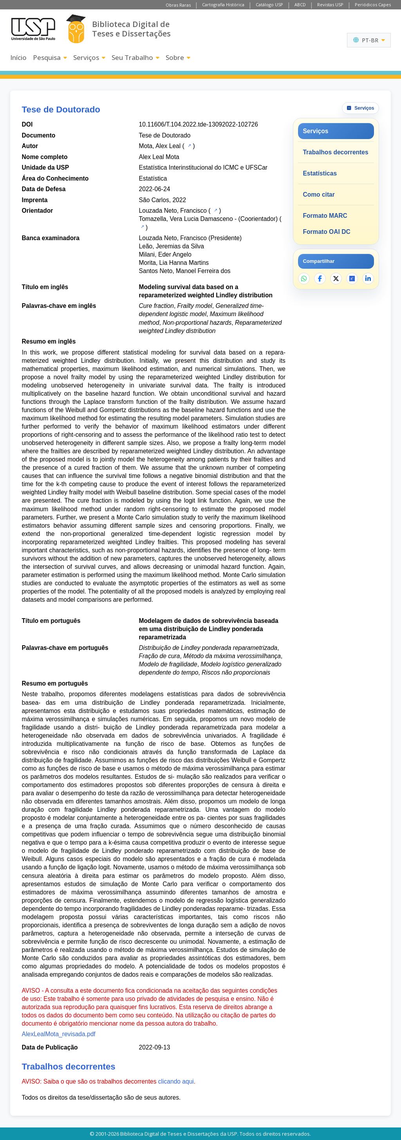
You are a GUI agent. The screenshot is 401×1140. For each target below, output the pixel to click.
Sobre (178, 57)
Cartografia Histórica (223, 4)
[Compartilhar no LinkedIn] (368, 278)
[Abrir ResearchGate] (352, 278)
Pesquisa (50, 57)
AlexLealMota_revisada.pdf (59, 1034)
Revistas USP (330, 4)
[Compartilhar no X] (336, 278)
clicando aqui (176, 1081)
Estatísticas (320, 173)
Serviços (89, 57)
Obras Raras (178, 5)
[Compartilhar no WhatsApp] (304, 278)
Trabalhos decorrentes (335, 152)
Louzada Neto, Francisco (173, 210)
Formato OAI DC (326, 231)
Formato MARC (325, 215)
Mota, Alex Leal (160, 146)
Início (18, 57)
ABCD (300, 4)
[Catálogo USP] (188, 145)
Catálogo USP (269, 4)
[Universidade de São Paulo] (33, 29)
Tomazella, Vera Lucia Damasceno (186, 218)
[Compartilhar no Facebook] (320, 278)
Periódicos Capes (373, 4)
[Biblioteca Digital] (76, 28)
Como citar (318, 194)
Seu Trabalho (135, 57)
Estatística (153, 178)
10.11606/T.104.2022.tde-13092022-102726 (198, 124)
